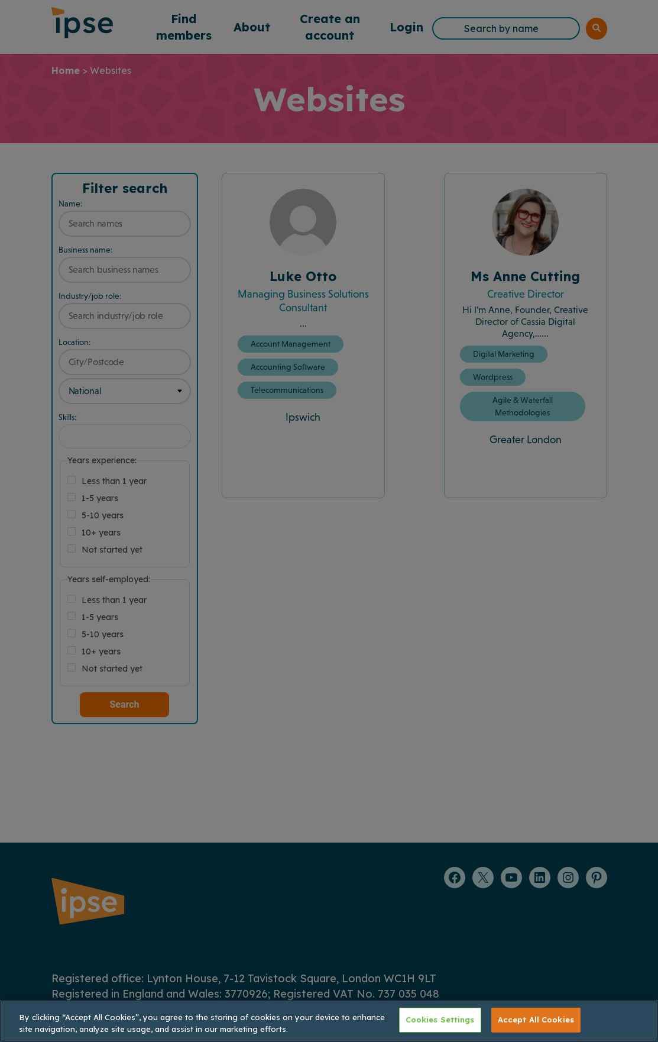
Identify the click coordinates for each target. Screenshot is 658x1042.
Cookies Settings (440, 1019)
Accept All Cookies (536, 1019)
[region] (329, 1021)
